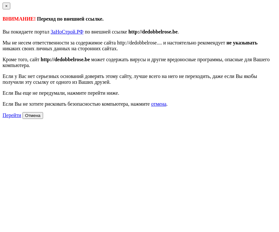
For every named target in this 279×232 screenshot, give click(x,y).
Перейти (12, 115)
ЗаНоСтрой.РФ (67, 31)
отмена (158, 104)
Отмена (32, 115)
